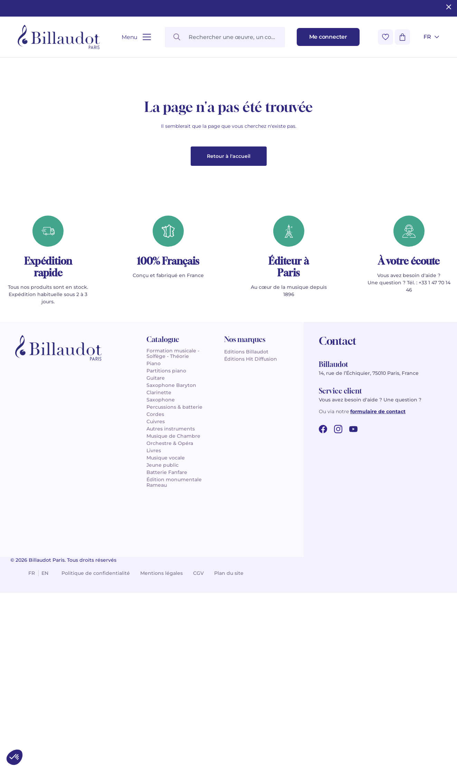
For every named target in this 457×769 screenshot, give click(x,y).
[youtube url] (353, 598)
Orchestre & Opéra (169, 612)
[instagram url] (338, 598)
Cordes (155, 583)
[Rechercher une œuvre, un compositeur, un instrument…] (225, 37)
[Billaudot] (58, 37)
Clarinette (158, 561)
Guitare (155, 547)
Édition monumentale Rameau (174, 651)
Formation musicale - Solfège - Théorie (172, 522)
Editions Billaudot (246, 520)
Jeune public (162, 634)
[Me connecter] (328, 37)
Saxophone (160, 568)
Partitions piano (166, 539)
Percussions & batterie (174, 576)
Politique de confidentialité (95, 742)
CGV (198, 742)
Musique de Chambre (173, 605)
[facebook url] (323, 598)
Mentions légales (161, 742)
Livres (153, 619)
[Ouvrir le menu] (136, 37)
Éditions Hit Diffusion (250, 528)
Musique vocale (165, 626)
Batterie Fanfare (166, 641)
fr (31, 742)
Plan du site (229, 742)
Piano (153, 532)
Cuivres (155, 590)
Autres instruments (170, 597)
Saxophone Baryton (171, 554)
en (44, 742)
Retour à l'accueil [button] (228, 325)
